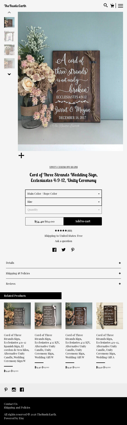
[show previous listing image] (9, 12)
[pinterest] (6, 390)
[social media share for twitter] (63, 250)
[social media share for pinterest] (73, 250)
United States (68, 235)
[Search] (106, 6)
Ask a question (63, 241)
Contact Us (10, 404)
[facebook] (22, 390)
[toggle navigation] (120, 5)
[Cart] (112, 6)
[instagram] (14, 390)
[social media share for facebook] (54, 250)
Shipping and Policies (17, 407)
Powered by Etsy (14, 418)
